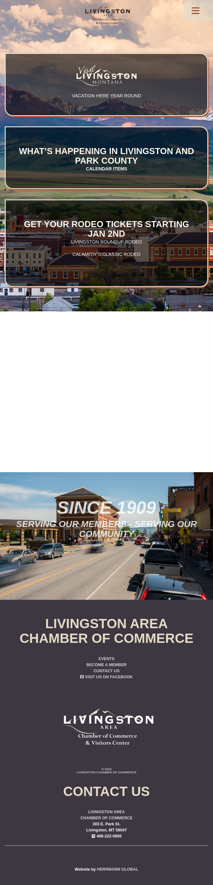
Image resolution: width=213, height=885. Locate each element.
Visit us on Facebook (106, 677)
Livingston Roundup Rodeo (106, 241)
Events (106, 659)
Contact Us (107, 671)
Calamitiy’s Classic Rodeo (106, 254)
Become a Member (106, 665)
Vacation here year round (106, 95)
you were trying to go (140, 405)
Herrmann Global (117, 869)
